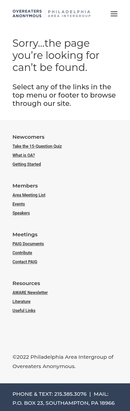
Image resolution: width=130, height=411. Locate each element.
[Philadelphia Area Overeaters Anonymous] (51, 13)
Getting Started (26, 164)
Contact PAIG (24, 261)
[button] (114, 13)
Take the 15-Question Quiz (37, 146)
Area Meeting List (28, 194)
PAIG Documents (28, 243)
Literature (21, 301)
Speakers (21, 213)
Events (18, 204)
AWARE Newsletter (30, 292)
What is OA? (23, 155)
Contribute (22, 252)
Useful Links (23, 310)
